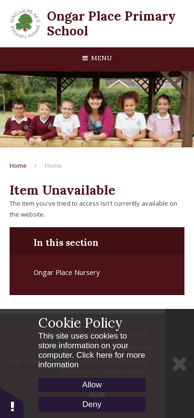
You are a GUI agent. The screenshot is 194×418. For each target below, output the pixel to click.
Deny (92, 404)
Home (18, 165)
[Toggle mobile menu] (97, 58)
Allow (92, 384)
